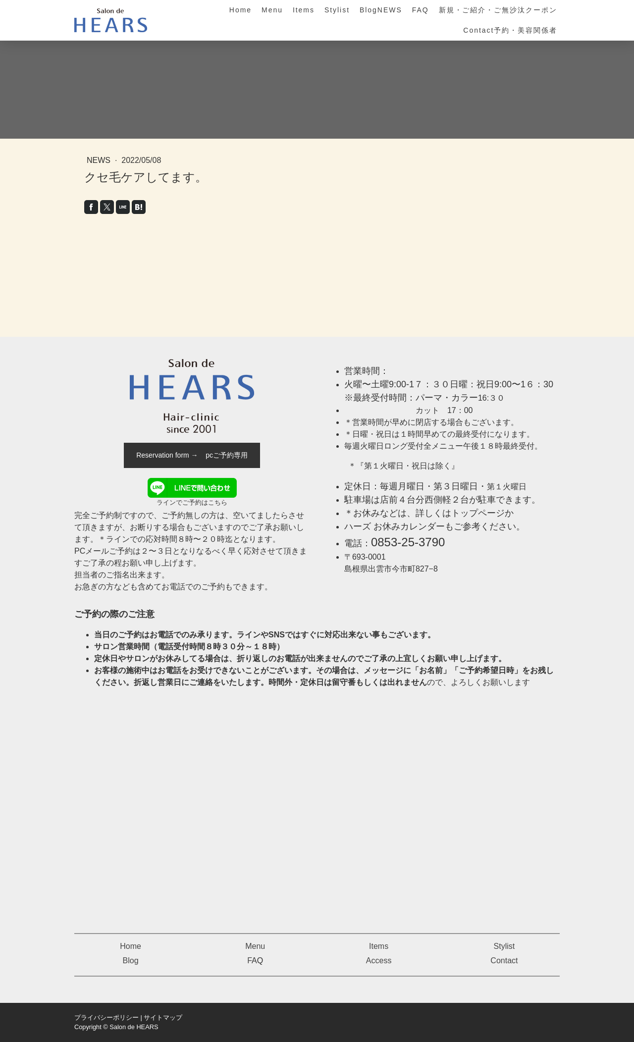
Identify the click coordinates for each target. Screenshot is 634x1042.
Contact (504, 960)
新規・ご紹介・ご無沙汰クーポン (498, 10)
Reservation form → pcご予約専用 (192, 455)
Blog (131, 960)
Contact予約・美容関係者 (510, 30)
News (99, 160)
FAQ (420, 10)
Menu (272, 10)
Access (379, 960)
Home (240, 10)
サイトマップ (163, 1017)
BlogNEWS (381, 10)
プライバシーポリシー (106, 1017)
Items (304, 10)
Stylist (337, 10)
